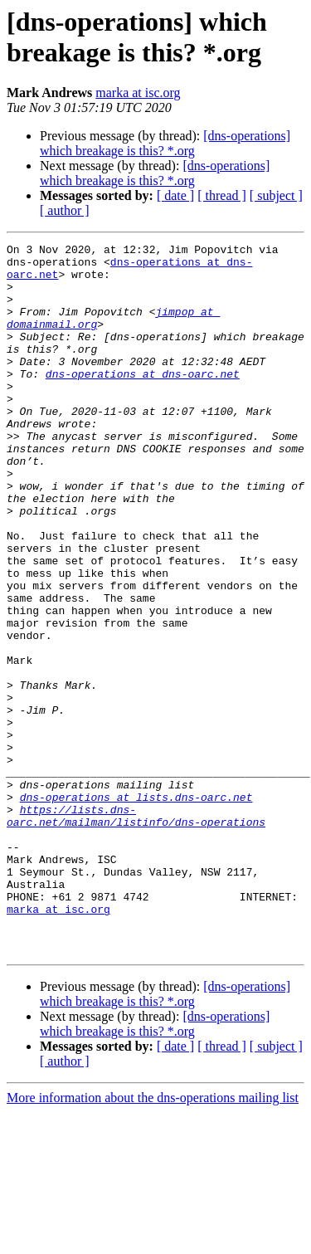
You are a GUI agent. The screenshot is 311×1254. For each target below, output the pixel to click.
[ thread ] (221, 195)
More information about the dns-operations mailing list (153, 1239)
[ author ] (65, 210)
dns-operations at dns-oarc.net (143, 400)
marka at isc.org (137, 92)
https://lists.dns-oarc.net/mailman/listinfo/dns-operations (136, 931)
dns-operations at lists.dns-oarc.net (136, 908)
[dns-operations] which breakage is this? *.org (165, 143)
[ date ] (175, 195)
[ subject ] (276, 195)
